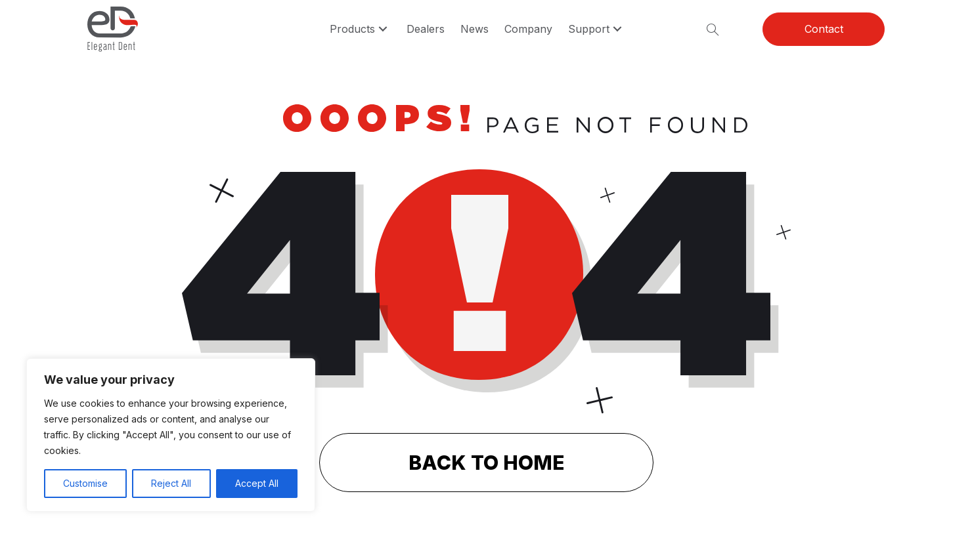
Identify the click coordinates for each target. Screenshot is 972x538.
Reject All (171, 483)
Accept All (256, 483)
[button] (383, 29)
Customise (85, 483)
